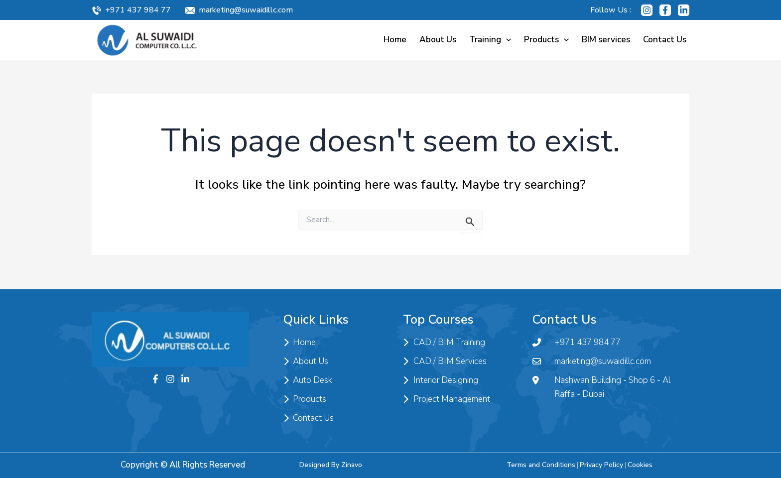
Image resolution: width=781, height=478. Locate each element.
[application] (506, 39)
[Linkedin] (683, 10)
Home (395, 39)
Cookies (640, 465)
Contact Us (664, 39)
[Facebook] (665, 10)
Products (546, 39)
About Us (437, 39)
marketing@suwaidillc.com (246, 9)
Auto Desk (307, 380)
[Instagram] (646, 10)
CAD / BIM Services (445, 361)
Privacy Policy (601, 465)
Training (490, 39)
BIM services (606, 39)
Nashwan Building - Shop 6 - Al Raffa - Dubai (601, 387)
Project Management (446, 399)
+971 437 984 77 (138, 9)
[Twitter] (185, 378)
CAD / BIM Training (444, 343)
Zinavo (351, 465)
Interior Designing (440, 380)
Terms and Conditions (541, 465)
